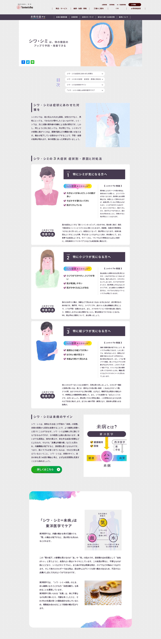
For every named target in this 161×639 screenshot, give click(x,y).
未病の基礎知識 (61, 17)
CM (117, 8)
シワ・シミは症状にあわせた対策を (80, 74)
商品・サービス (61, 8)
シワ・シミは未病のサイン (76, 85)
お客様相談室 (136, 8)
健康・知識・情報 (80, 8)
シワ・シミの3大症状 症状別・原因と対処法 (84, 79)
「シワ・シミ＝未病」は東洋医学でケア (81, 90)
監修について (123, 17)
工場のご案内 (99, 8)
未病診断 (74, 17)
